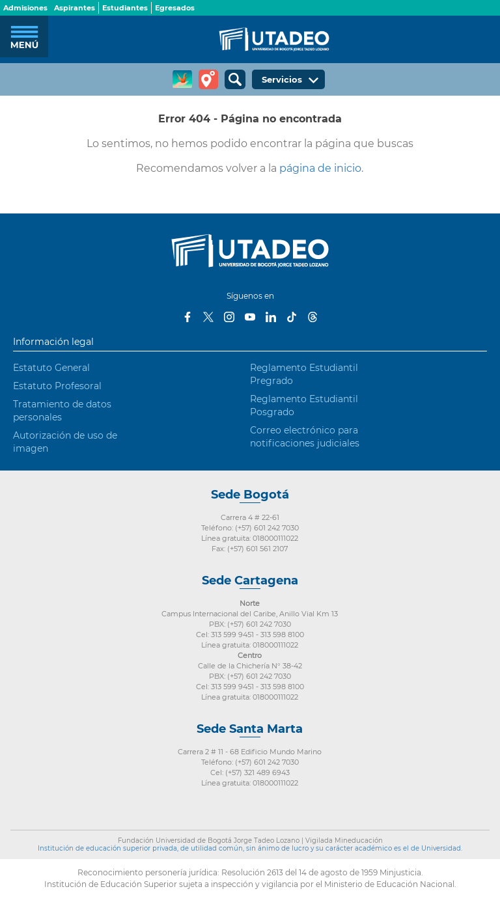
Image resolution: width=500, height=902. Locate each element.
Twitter (208, 317)
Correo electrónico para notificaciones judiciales (304, 436)
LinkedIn (271, 317)
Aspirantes (74, 7)
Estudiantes (125, 7)
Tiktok (291, 317)
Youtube (250, 317)
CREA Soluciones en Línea (182, 79)
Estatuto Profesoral (57, 386)
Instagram (229, 317)
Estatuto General (51, 368)
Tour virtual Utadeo (208, 79)
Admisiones (25, 7)
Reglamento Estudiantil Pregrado (304, 374)
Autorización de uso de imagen (65, 442)
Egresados (175, 7)
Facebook (187, 317)
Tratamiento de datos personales (62, 410)
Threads (312, 317)
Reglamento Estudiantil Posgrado (304, 405)
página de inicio (320, 168)
